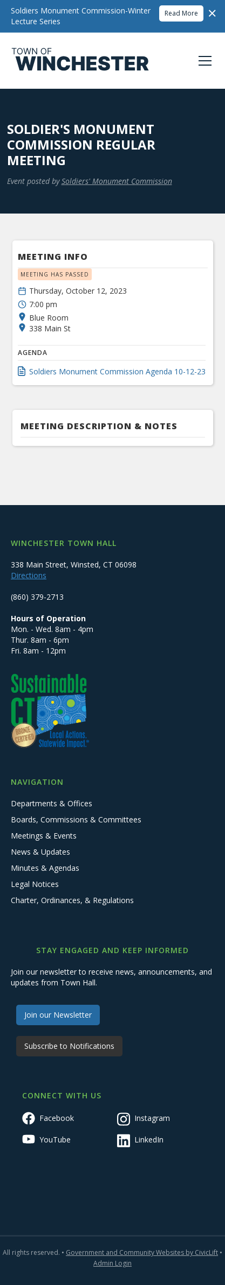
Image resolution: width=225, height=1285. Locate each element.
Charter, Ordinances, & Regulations (72, 900)
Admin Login (112, 1263)
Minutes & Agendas (45, 868)
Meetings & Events (44, 835)
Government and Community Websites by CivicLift (142, 1252)
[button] (203, 61)
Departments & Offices (51, 803)
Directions (28, 575)
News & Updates (40, 852)
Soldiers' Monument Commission (117, 181)
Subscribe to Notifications (69, 1046)
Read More (181, 13)
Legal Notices (35, 884)
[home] (80, 60)
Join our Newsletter (58, 1015)
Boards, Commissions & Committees (76, 819)
